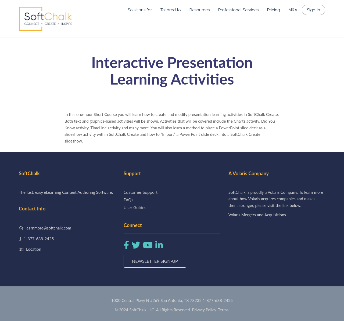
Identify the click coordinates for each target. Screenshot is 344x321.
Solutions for (140, 10)
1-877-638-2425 (218, 300)
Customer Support (140, 192)
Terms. (224, 309)
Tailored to (170, 10)
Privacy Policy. (204, 309)
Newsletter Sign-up (155, 261)
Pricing (273, 10)
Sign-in (313, 10)
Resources (199, 10)
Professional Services (238, 10)
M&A (293, 10)
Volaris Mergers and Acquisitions (257, 214)
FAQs (128, 199)
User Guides (135, 207)
